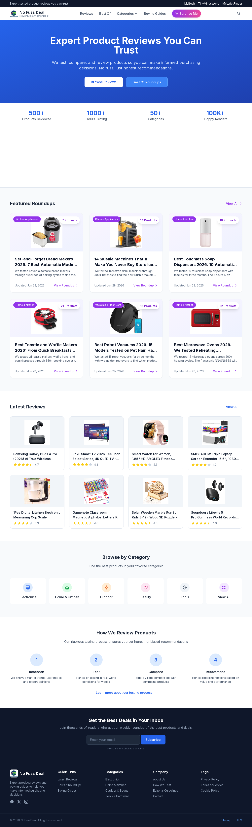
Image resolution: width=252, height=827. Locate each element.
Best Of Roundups (147, 82)
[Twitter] (19, 802)
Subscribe (153, 740)
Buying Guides (155, 14)
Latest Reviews (67, 779)
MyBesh (189, 3)
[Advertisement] (126, 151)
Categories (125, 14)
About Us (159, 779)
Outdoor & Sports (116, 790)
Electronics (112, 779)
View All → (234, 407)
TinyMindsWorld (208, 3)
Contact (158, 796)
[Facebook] (12, 802)
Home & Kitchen (115, 785)
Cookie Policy (210, 790)
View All (234, 204)
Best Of (105, 14)
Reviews (86, 14)
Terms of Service (212, 785)
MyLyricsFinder (232, 3)
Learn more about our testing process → (126, 693)
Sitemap (226, 820)
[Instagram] (26, 802)
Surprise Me (186, 14)
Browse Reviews (104, 82)
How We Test (162, 785)
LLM (239, 820)
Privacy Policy (210, 779)
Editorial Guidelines (165, 790)
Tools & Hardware (117, 796)
